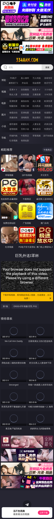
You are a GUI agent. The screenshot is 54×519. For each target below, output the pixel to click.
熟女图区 (37, 117)
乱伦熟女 (37, 106)
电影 (3, 103)
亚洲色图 (25, 112)
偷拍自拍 (25, 101)
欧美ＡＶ (37, 89)
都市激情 (13, 124)
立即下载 (44, 512)
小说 (3, 126)
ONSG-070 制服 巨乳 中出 (25, 306)
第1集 (5, 306)
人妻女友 (37, 124)
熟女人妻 (13, 94)
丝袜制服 (25, 94)
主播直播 (37, 94)
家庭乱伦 (25, 124)
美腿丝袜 (13, 117)
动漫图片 (48, 112)
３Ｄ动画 (48, 89)
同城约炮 (13, 135)
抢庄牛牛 (48, 83)
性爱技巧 (48, 129)
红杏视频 (13, 140)
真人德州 (25, 78)
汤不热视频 (48, 135)
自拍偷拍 (25, 89)
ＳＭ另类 (48, 94)
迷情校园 (13, 129)
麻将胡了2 (13, 83)
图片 (3, 114)
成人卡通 (37, 101)
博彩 (3, 80)
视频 (3, 91)
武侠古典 (48, 124)
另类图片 (48, 117)
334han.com (27, 60)
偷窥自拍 (13, 112)
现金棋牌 (37, 83)
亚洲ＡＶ (13, 89)
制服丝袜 (13, 106)
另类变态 (48, 106)
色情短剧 (25, 140)
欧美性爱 (48, 101)
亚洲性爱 (13, 101)
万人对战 (37, 78)
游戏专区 (48, 78)
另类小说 (25, 129)
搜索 (47, 67)
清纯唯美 (25, 117)
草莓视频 (37, 135)
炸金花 (25, 83)
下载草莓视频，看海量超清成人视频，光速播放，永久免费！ (27, 296)
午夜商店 (25, 135)
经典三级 (25, 106)
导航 (3, 137)
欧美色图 (37, 112)
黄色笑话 (37, 129)
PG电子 (13, 78)
